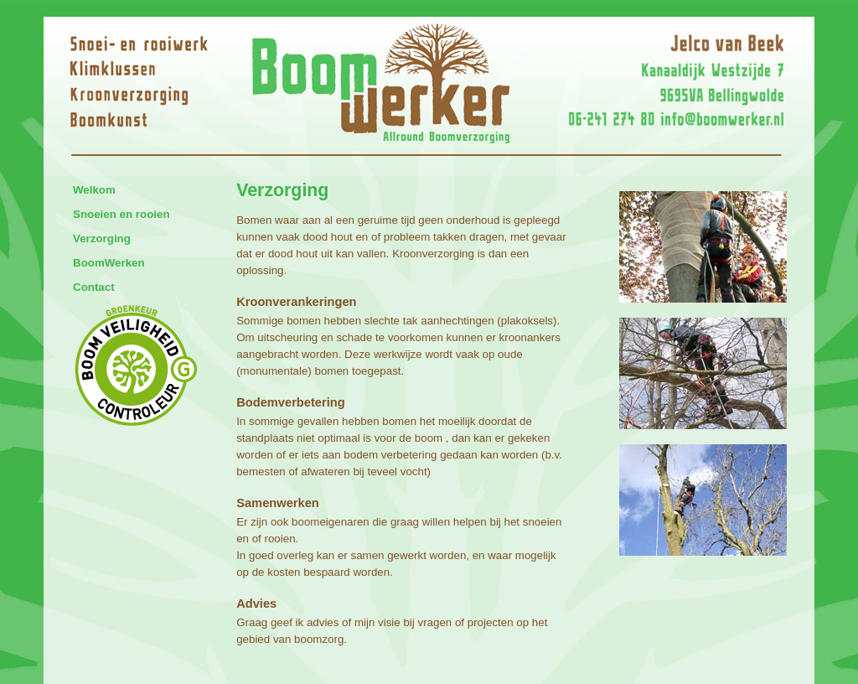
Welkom (94, 190)
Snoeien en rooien (121, 214)
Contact (94, 287)
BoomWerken (109, 262)
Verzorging (102, 238)
